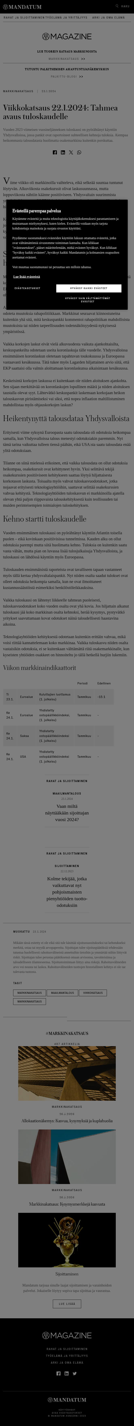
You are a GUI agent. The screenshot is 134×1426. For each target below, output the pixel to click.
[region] (67, 254)
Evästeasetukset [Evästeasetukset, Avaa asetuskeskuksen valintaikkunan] (27, 288)
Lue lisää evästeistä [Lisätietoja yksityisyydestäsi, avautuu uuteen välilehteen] (26, 276)
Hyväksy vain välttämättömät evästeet (87, 300)
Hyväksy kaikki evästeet (88, 288)
